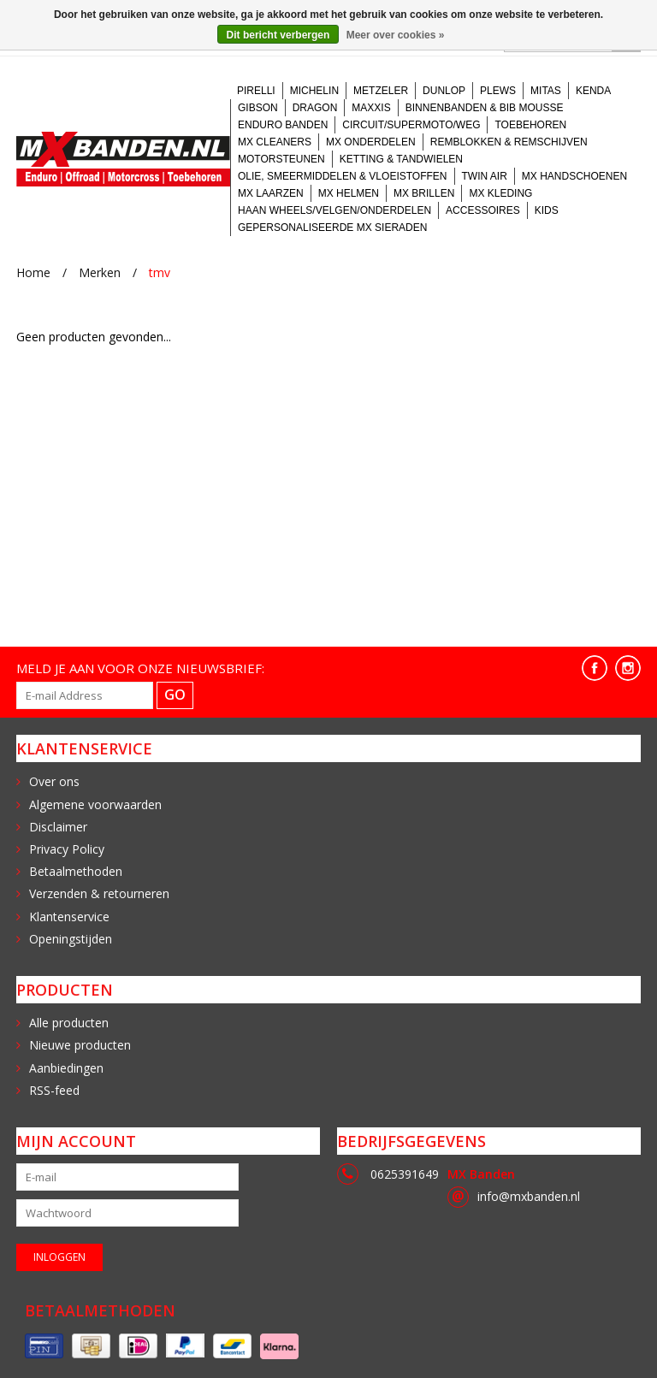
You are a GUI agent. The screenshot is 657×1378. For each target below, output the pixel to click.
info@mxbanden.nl (528, 1196)
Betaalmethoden (75, 871)
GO (175, 694)
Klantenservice (69, 916)
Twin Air (484, 176)
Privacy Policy (66, 849)
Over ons (54, 781)
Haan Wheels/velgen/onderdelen (334, 210)
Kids (547, 210)
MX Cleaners (274, 142)
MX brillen (424, 193)
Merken (100, 272)
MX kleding (500, 193)
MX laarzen (271, 193)
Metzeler (380, 91)
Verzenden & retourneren (99, 893)
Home (33, 272)
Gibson (258, 108)
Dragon (315, 108)
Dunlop (444, 91)
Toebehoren (530, 125)
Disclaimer (58, 827)
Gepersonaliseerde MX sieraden (332, 228)
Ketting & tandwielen (401, 159)
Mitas (545, 91)
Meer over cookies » (395, 35)
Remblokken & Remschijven (509, 142)
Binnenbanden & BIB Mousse (484, 108)
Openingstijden (70, 939)
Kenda (593, 91)
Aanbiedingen (66, 1068)
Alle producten (69, 1022)
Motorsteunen (281, 159)
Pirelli (256, 91)
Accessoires (483, 210)
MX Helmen (348, 193)
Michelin (314, 91)
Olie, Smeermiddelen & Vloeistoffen (342, 176)
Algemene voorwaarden (95, 804)
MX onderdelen (371, 142)
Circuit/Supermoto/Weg (411, 125)
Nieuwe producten (80, 1045)
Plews (498, 91)
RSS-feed (54, 1090)
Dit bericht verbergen (278, 35)
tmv (159, 272)
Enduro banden (283, 125)
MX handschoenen (574, 176)
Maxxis (371, 108)
